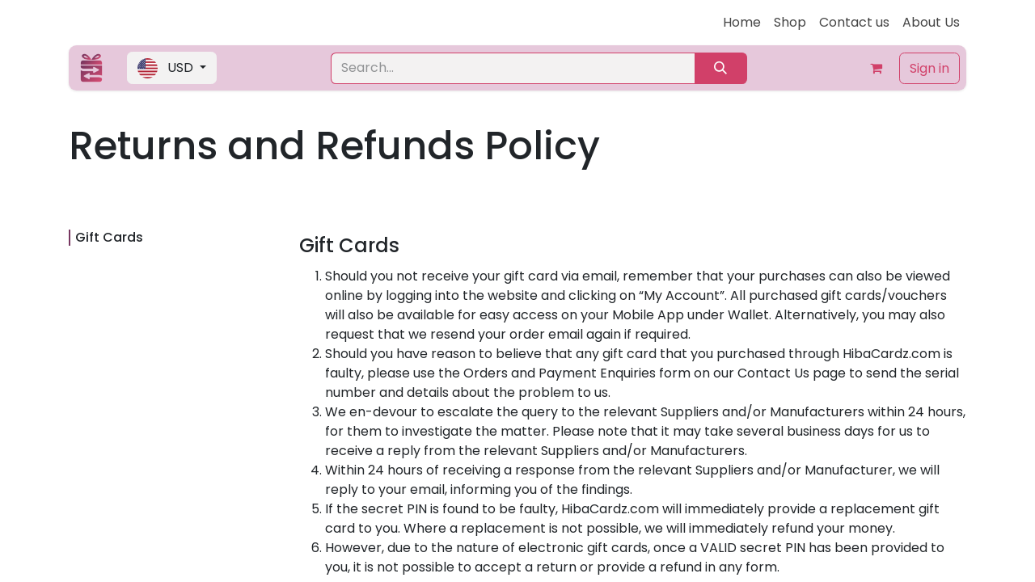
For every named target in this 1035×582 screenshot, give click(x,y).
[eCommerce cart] (876, 68)
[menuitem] (741, 22)
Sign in (929, 68)
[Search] (721, 68)
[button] (172, 68)
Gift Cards (109, 237)
